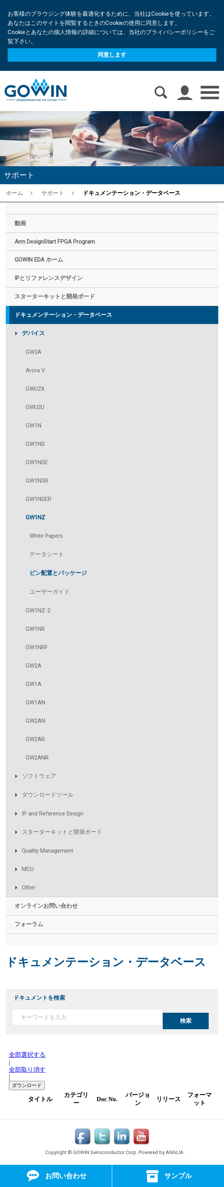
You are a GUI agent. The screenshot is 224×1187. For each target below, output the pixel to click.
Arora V (35, 370)
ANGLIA (174, 1152)
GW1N (33, 425)
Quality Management (47, 850)
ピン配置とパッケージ (58, 573)
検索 (185, 1020)
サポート (52, 192)
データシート (46, 554)
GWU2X (35, 388)
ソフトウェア (39, 776)
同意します (112, 54)
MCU (28, 869)
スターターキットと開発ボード (62, 831)
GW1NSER (38, 499)
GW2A (33, 665)
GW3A (33, 352)
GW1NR (35, 628)
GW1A (33, 684)
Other (29, 887)
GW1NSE (37, 462)
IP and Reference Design (52, 813)
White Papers (46, 535)
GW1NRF (37, 647)
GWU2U (35, 407)
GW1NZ (35, 517)
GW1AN (35, 702)
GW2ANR (37, 757)
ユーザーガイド (49, 591)
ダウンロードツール (48, 794)
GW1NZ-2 (38, 610)
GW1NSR (37, 480)
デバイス (33, 333)
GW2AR (35, 739)
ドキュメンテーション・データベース (131, 192)
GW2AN (35, 720)
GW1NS (35, 443)
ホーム (14, 192)
